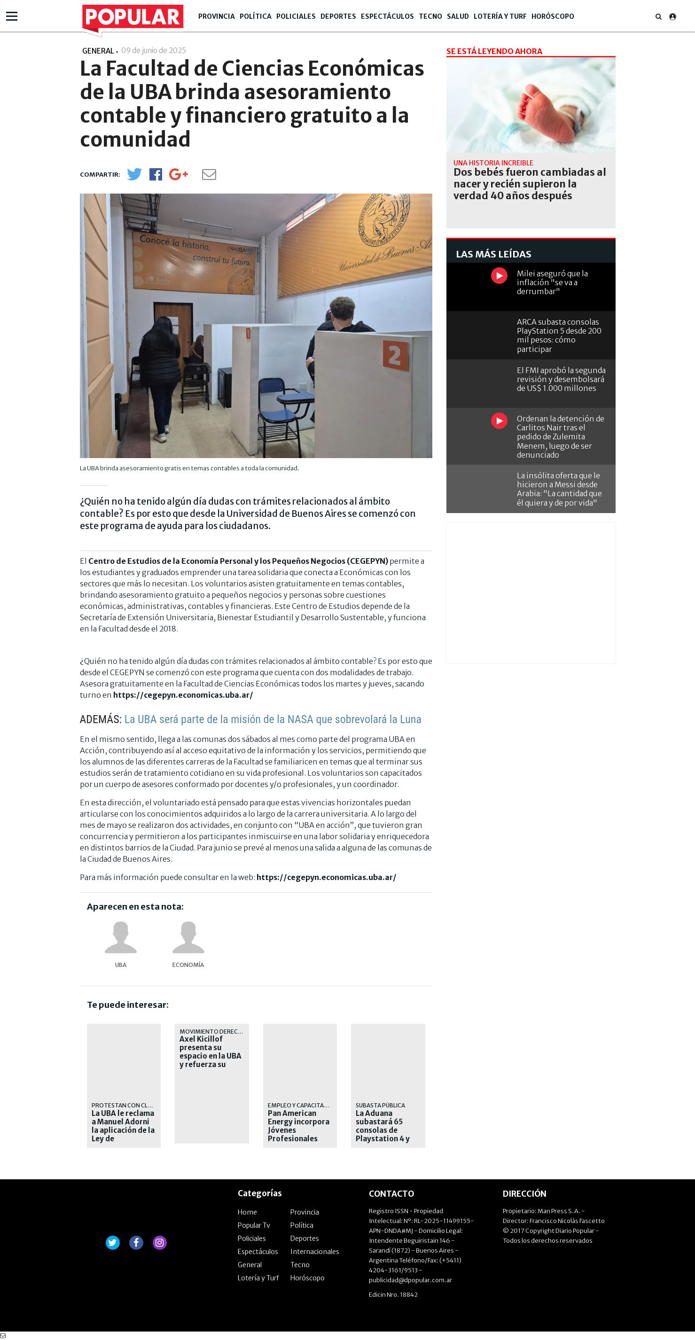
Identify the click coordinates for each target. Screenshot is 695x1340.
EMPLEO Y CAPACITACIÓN (303, 1105)
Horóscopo (552, 16)
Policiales (296, 16)
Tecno (430, 16)
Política (256, 16)
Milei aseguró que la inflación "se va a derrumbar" (552, 282)
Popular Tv (254, 1225)
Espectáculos (387, 16)
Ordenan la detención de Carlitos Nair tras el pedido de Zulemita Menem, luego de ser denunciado (560, 437)
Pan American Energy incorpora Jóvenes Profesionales (298, 1126)
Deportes (338, 16)
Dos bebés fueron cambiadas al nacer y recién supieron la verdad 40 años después (529, 184)
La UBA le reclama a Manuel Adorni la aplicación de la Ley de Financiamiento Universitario (123, 1134)
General (250, 1265)
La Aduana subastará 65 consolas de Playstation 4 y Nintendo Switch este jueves (385, 1134)
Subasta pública (380, 1105)
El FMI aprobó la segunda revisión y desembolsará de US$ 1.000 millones (561, 379)
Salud (458, 16)
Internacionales (314, 1251)
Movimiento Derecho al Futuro (229, 1031)
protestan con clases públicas (140, 1105)
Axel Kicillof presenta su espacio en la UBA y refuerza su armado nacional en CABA (211, 1060)
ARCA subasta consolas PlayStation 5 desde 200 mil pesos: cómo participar (559, 335)
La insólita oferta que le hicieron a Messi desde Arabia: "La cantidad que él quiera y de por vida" (559, 489)
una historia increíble (493, 163)
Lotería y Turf (500, 16)
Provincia (216, 16)
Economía (188, 964)
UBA (120, 964)
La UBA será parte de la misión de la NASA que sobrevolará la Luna (273, 719)
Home (247, 1212)
